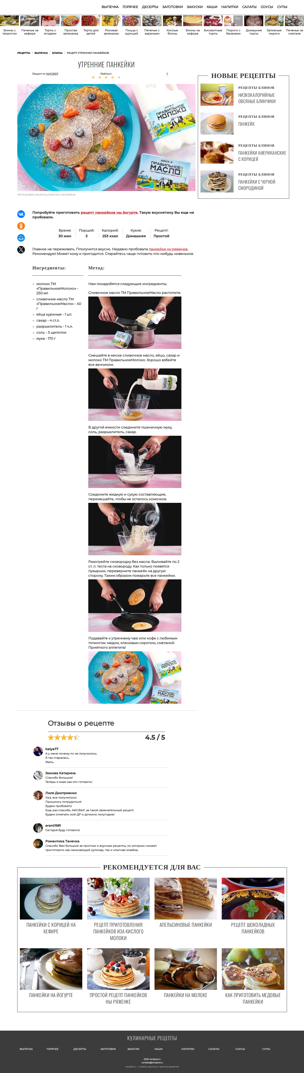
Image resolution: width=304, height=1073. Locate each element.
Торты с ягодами (50, 32)
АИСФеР (52, 73)
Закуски (195, 7)
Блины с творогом (9, 32)
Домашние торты (254, 32)
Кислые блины (172, 32)
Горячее (130, 7)
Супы (282, 7)
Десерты (150, 7)
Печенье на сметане (294, 32)
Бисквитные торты (213, 32)
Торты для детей (90, 32)
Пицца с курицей (131, 32)
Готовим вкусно (152, 1038)
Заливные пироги (274, 32)
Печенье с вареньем (152, 32)
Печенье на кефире (29, 32)
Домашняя (136, 236)
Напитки (229, 7)
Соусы (267, 7)
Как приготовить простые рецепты (37, 7)
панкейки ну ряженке (168, 249)
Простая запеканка (70, 32)
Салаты (249, 7)
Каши (212, 7)
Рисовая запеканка (111, 32)
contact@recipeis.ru (152, 1062)
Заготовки (172, 7)
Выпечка (110, 7)
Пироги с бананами (233, 32)
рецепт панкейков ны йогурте (109, 213)
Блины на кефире (193, 32)
